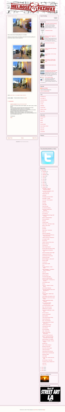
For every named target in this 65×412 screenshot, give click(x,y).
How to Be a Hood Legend (47, 348)
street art (24, 95)
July (43, 177)
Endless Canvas (43, 109)
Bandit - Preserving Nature (47, 217)
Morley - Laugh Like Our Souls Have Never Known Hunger (47, 337)
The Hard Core (45, 245)
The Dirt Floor (42, 107)
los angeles (18, 95)
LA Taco (41, 103)
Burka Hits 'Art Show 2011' (50, 42)
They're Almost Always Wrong (47, 317)
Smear (41, 122)
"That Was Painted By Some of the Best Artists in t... (48, 290)
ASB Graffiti (44, 204)
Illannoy (43, 283)
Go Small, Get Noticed (46, 207)
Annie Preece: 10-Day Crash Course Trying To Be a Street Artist (50, 60)
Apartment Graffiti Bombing (47, 278)
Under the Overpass (46, 349)
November (44, 171)
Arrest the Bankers (45, 219)
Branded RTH (44, 343)
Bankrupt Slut (42, 116)
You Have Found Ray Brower (47, 335)
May (43, 180)
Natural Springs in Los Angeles (47, 339)
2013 (43, 170)
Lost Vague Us (43, 98)
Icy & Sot (44, 227)
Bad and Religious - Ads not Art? (48, 258)
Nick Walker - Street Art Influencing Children (46, 189)
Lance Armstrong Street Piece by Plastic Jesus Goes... (48, 235)
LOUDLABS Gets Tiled (46, 326)
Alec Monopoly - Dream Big (47, 360)
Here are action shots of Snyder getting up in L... (48, 323)
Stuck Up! (44, 271)
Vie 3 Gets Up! (45, 213)
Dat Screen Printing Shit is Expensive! (47, 210)
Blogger (43, 409)
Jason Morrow (35, 409)
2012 (43, 367)
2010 (43, 370)
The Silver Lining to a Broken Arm (48, 361)
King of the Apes (45, 206)
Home (22, 137)
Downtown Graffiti (45, 354)
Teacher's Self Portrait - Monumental (46, 333)
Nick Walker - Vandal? (46, 198)
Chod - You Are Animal (46, 320)
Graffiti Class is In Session (47, 308)
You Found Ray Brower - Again (47, 305)
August (44, 176)
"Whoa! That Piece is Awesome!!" (48, 237)
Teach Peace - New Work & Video (48, 223)
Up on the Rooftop (45, 329)
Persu (43, 265)
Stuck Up (44, 292)
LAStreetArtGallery (43, 100)
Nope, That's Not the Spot (47, 307)
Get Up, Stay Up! (45, 312)
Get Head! (44, 228)
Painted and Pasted (45, 257)
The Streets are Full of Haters (47, 196)
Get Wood (44, 203)
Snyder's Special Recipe (46, 324)
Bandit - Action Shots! (46, 225)
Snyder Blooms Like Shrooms (47, 351)
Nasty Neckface (45, 315)
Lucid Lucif (44, 363)
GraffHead (42, 105)
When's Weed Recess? (46, 246)
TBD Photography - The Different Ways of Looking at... (48, 270)
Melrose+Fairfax (45, 88)
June (44, 179)
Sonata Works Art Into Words (47, 255)
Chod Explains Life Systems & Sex (48, 296)
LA (15, 95)
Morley (41, 120)
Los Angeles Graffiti (45, 239)
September (45, 174)
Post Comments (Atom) (24, 141)
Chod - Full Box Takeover (46, 344)
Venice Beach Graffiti (46, 263)
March (44, 184)
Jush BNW (44, 195)
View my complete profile (44, 91)
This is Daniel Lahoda (49, 77)
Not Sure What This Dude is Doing (48, 248)
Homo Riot (42, 127)
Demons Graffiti (45, 260)
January (44, 187)
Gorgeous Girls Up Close (46, 254)
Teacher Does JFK (45, 193)
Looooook (44, 201)
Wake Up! (44, 231)
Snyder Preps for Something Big (48, 352)
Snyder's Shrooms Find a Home (48, 242)
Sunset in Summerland (46, 314)
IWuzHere (42, 101)
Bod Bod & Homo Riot (46, 346)
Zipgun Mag (42, 111)
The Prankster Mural (46, 282)
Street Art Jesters (45, 273)
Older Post (34, 137)
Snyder (21, 95)
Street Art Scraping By (46, 233)
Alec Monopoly (43, 124)
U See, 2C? (44, 364)
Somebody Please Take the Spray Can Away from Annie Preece (51, 71)
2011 (43, 368)
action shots (12, 95)
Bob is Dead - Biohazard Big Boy (51, 23)
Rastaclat (44, 220)
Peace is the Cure (45, 211)
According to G (43, 96)
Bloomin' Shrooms (45, 243)
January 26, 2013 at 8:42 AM (22, 104)
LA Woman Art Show (48, 30)
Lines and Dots (45, 327)
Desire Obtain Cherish (44, 126)
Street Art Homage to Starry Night (48, 252)
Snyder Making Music (46, 319)
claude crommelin (13, 104)
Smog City (42, 129)
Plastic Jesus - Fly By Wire (47, 230)
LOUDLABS (42, 131)
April (43, 182)
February (44, 185)
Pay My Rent (44, 240)
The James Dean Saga (46, 276)
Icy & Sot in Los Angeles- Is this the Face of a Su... (48, 192)
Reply (11, 117)
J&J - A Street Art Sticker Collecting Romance (46, 303)
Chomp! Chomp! (45, 222)
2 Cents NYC (44, 262)
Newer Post (10, 137)
